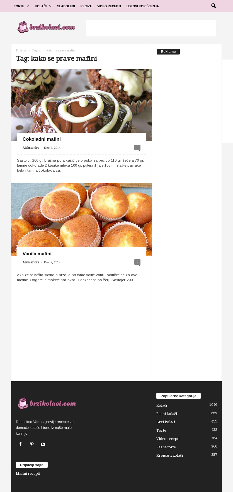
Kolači (43, 6)
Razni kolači (166, 414)
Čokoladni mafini (42, 139)
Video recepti (167, 439)
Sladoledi (66, 6)
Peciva (86, 6)
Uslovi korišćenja (143, 6)
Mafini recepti (28, 473)
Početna (21, 50)
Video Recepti (109, 6)
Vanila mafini (37, 253)
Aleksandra (31, 148)
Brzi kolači (165, 422)
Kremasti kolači (169, 455)
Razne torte (166, 447)
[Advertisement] (151, 28)
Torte (21, 6)
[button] (213, 6)
